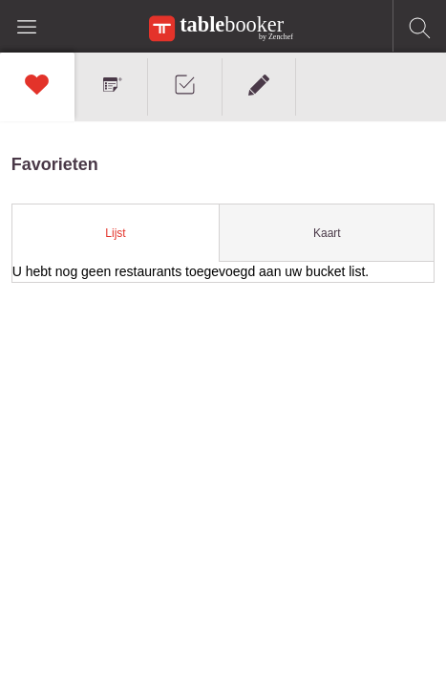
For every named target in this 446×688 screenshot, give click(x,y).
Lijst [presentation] (115, 233)
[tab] (116, 233)
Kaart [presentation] (327, 233)
